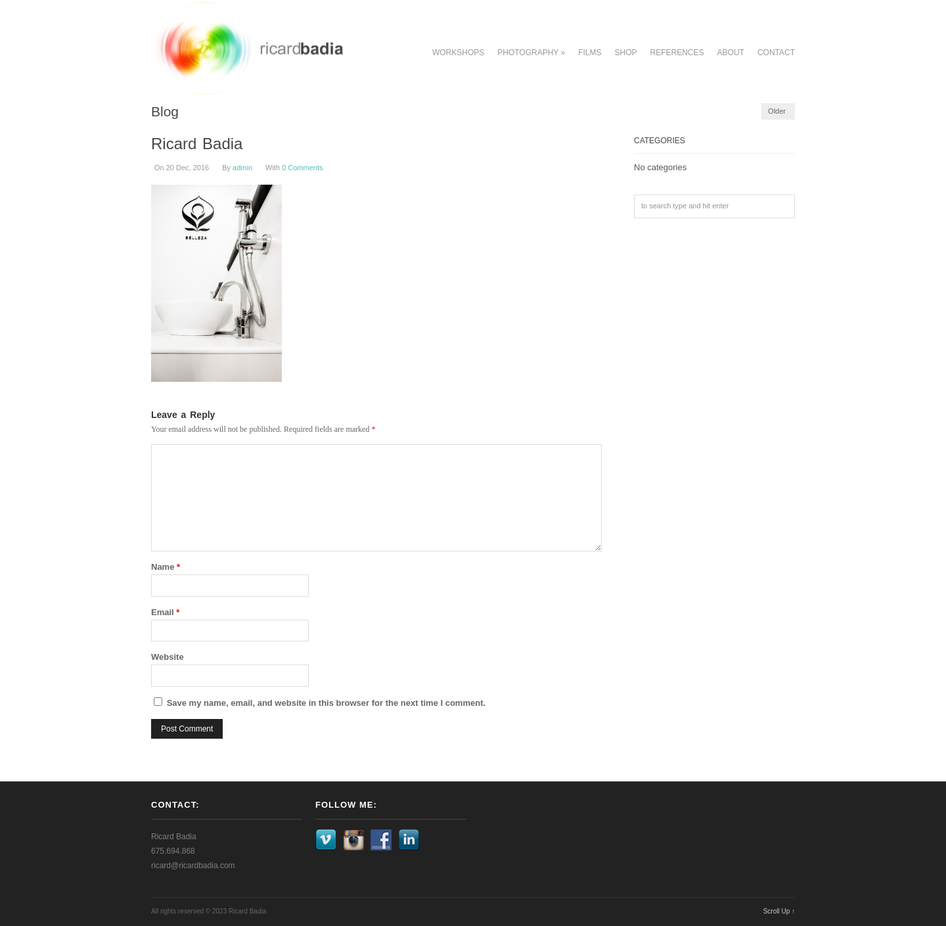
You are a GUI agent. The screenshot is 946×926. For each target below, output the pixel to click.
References (677, 52)
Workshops (458, 52)
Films (589, 52)
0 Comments (302, 168)
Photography (531, 52)
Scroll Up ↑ (779, 911)
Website (167, 657)
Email (165, 612)
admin (242, 168)
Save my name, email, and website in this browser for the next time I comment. (326, 703)
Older (777, 111)
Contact (776, 52)
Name (165, 567)
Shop (626, 52)
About (730, 52)
